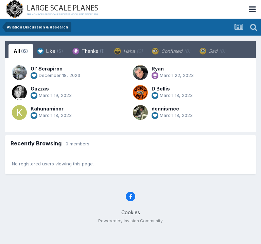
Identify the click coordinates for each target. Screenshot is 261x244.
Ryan (158, 69)
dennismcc (165, 108)
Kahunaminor (47, 108)
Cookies (130, 212)
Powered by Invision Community (130, 220)
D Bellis (161, 89)
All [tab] (21, 51)
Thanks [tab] (88, 51)
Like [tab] (50, 51)
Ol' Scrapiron (47, 69)
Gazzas (40, 89)
